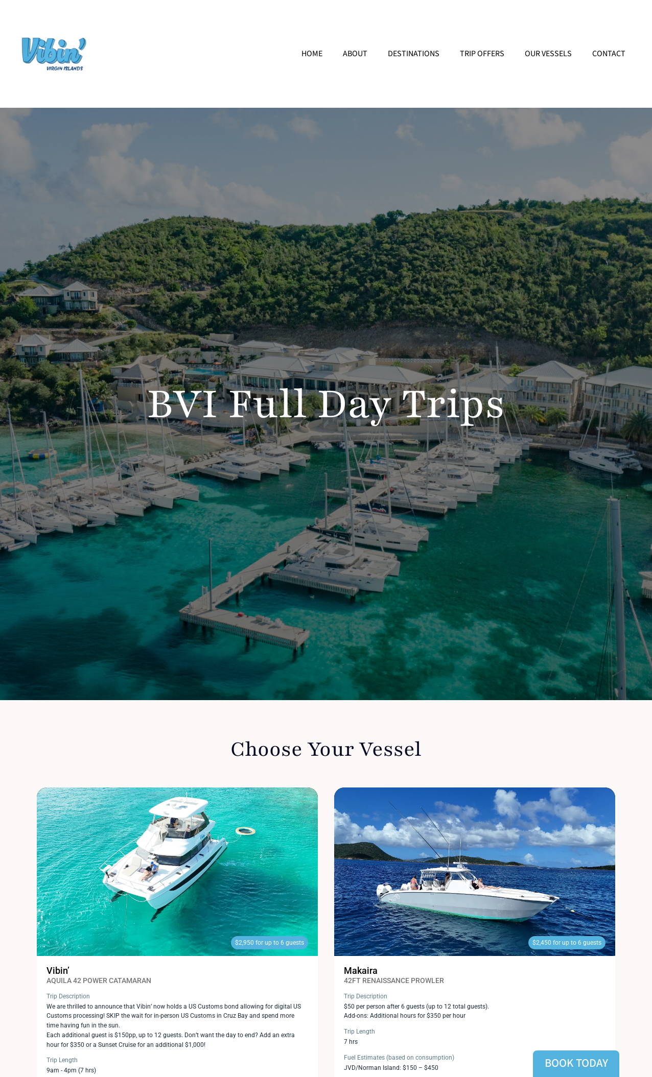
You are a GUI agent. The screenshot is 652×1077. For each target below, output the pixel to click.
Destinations (413, 53)
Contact (608, 53)
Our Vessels (548, 53)
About (355, 53)
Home (311, 53)
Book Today (576, 1063)
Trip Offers (482, 53)
